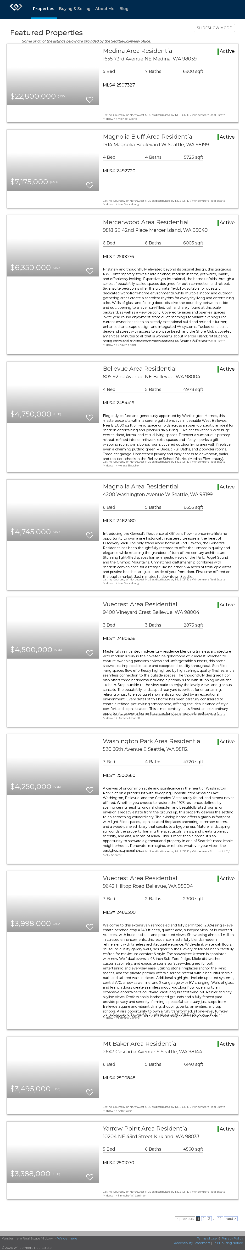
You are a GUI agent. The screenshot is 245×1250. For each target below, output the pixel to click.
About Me (105, 8)
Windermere (67, 1238)
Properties (43, 8)
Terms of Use (207, 1238)
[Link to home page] (16, 9)
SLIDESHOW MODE (214, 28)
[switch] (90, 97)
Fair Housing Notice (228, 1243)
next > (230, 1219)
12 (220, 1219)
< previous (185, 1219)
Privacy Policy (232, 1238)
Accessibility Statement (192, 1243)
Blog (123, 8)
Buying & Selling (74, 8)
